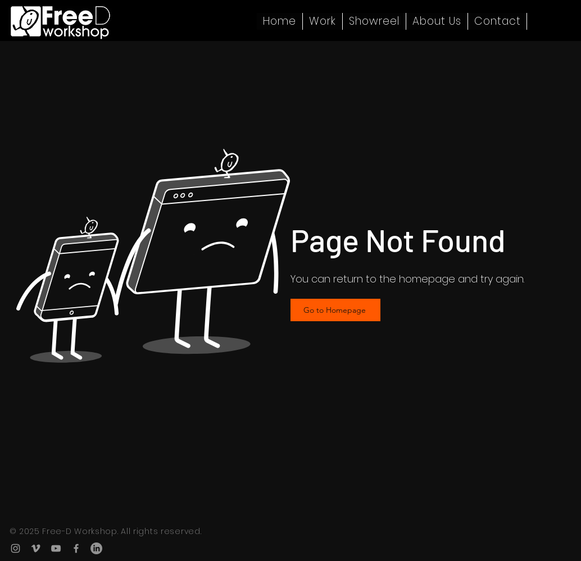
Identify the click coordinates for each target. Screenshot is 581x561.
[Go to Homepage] (335, 310)
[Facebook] (76, 548)
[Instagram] (15, 548)
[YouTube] (56, 548)
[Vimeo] (36, 548)
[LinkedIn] (96, 548)
